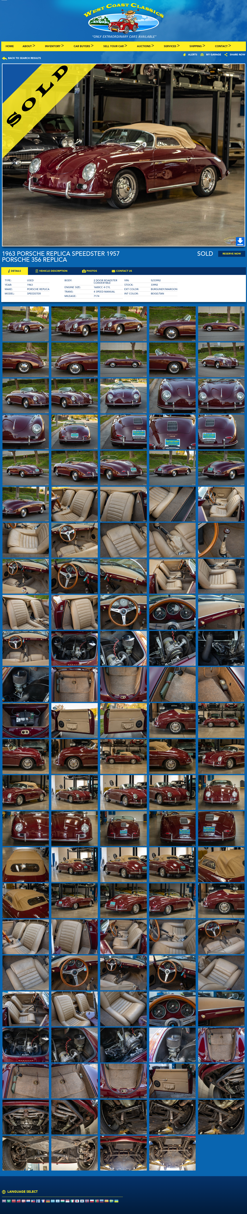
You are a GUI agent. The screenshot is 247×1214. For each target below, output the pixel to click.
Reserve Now (232, 253)
